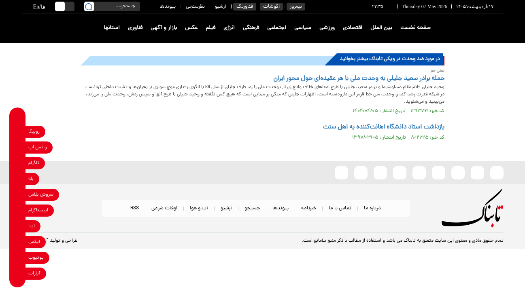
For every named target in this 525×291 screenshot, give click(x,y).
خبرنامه (308, 208)
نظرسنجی (195, 7)
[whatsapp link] (18, 147)
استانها (112, 28)
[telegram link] (18, 163)
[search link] (89, 6)
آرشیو (220, 7)
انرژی (229, 28)
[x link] (18, 242)
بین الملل (381, 28)
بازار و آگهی (164, 28)
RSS (134, 208)
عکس (191, 28)
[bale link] (18, 179)
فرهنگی (251, 28)
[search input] (112, 6)
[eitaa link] (18, 226)
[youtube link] (18, 258)
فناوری (135, 28)
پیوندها (167, 7)
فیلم (210, 28)
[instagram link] (18, 210)
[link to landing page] (474, 28)
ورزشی (327, 28)
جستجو (252, 208)
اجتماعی (276, 28)
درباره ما (372, 208)
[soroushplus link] (18, 195)
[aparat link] (18, 273)
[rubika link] (18, 132)
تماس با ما (340, 208)
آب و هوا (199, 208)
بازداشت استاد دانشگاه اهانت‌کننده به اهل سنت (383, 127)
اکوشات (271, 7)
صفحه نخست (415, 28)
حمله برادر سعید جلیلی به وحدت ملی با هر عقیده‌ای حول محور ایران (358, 79)
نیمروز (296, 7)
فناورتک (244, 7)
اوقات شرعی (164, 208)
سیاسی (302, 28)
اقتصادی (352, 28)
